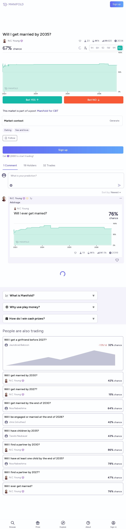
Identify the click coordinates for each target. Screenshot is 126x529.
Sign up (117, 4)
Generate (114, 120)
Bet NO (94, 99)
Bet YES (32, 99)
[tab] (10, 166)
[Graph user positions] (85, 48)
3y (31, 198)
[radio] (92, 48)
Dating (7, 130)
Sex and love (21, 130)
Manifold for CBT (47, 110)
